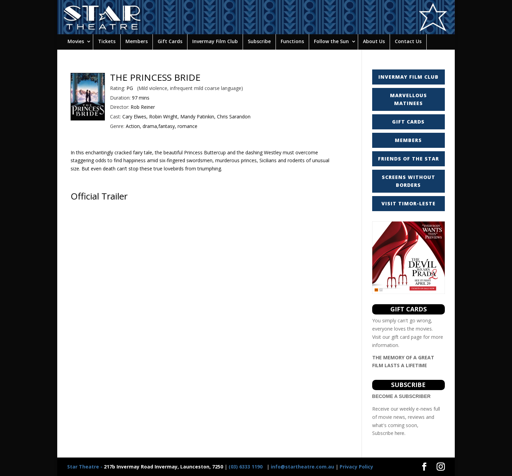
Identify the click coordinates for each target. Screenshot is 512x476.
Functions (292, 41)
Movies (76, 41)
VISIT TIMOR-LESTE (408, 203)
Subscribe (259, 41)
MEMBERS (408, 140)
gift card (400, 337)
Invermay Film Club (215, 41)
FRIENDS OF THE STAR (408, 158)
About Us (374, 41)
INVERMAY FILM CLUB (408, 77)
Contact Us (408, 41)
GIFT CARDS (408, 121)
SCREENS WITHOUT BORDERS (408, 181)
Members (136, 41)
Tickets (106, 41)
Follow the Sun (331, 41)
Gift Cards (170, 41)
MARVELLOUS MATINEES (408, 99)
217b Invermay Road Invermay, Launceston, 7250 (145, 466)
